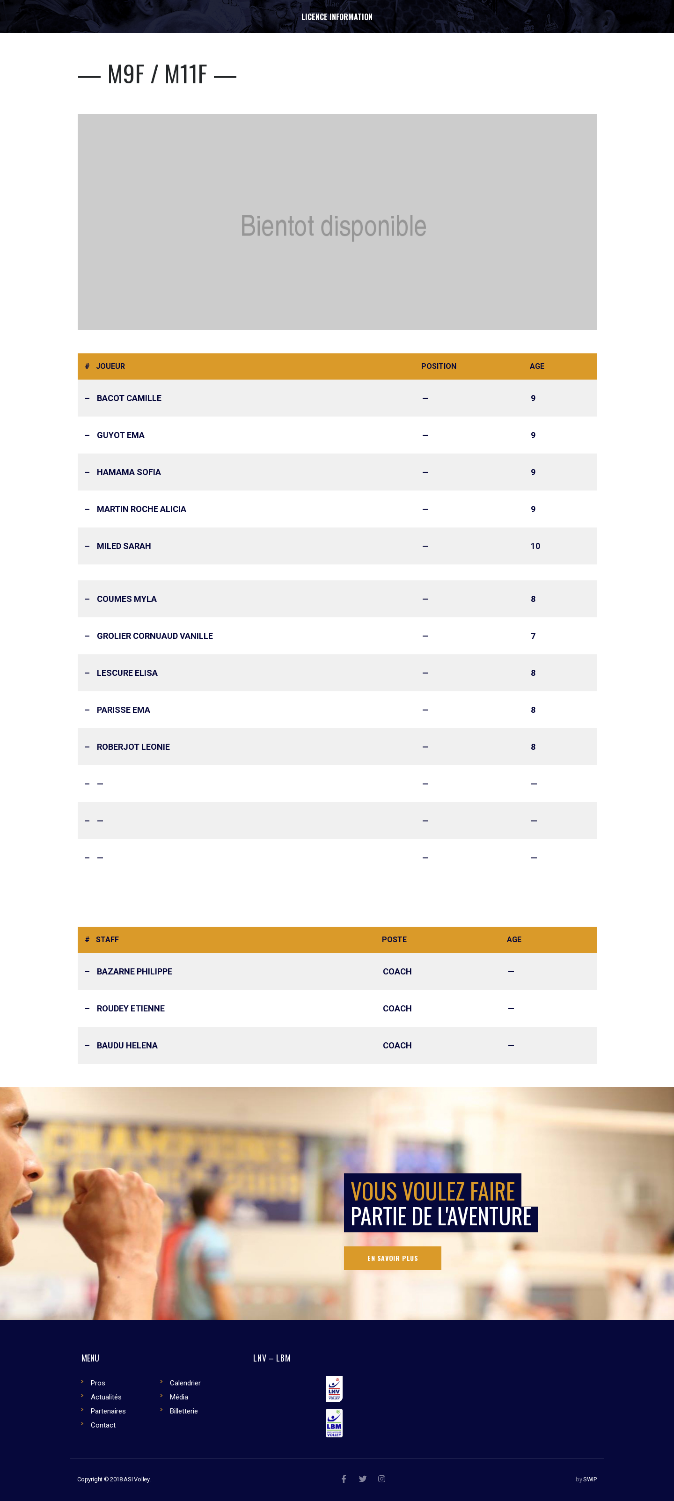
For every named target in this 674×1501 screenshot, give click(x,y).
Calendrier (185, 1383)
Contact (103, 1425)
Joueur (110, 366)
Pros (98, 1383)
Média (179, 1397)
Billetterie (184, 1411)
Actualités (106, 1397)
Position (438, 366)
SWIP (590, 1479)
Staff (107, 939)
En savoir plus (392, 1258)
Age (537, 366)
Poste (394, 939)
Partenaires (108, 1411)
